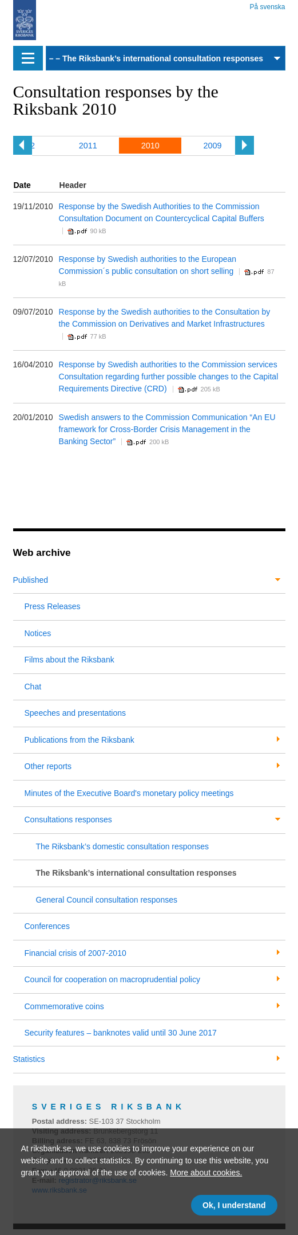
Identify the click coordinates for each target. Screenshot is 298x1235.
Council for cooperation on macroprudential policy (112, 979)
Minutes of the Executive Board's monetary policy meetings (129, 793)
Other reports (48, 766)
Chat (33, 686)
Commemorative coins (64, 1006)
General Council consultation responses (106, 899)
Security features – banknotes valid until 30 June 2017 (121, 1032)
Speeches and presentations (75, 713)
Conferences (47, 926)
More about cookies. (206, 1172)
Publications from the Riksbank (79, 739)
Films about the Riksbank (69, 659)
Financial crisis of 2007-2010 (75, 953)
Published (31, 580)
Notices (38, 633)
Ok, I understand (233, 1205)
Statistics (29, 1059)
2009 (213, 145)
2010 (150, 145)
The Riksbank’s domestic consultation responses (122, 846)
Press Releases (53, 606)
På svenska (267, 5)
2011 (88, 145)
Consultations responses (68, 819)
